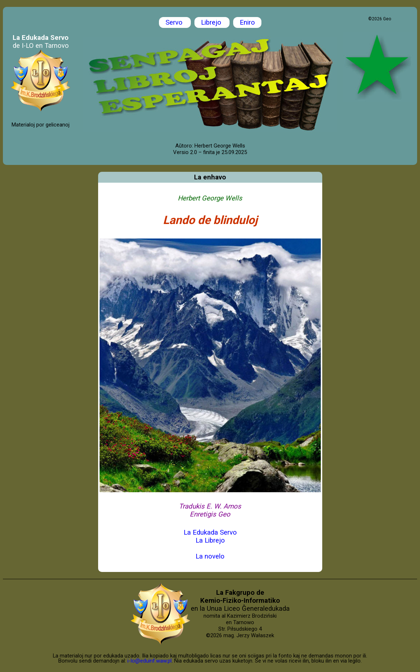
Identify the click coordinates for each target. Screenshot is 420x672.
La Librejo (210, 540)
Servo (175, 22)
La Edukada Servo (210, 532)
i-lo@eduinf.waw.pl (149, 661)
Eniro (247, 22)
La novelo (210, 556)
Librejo (212, 22)
